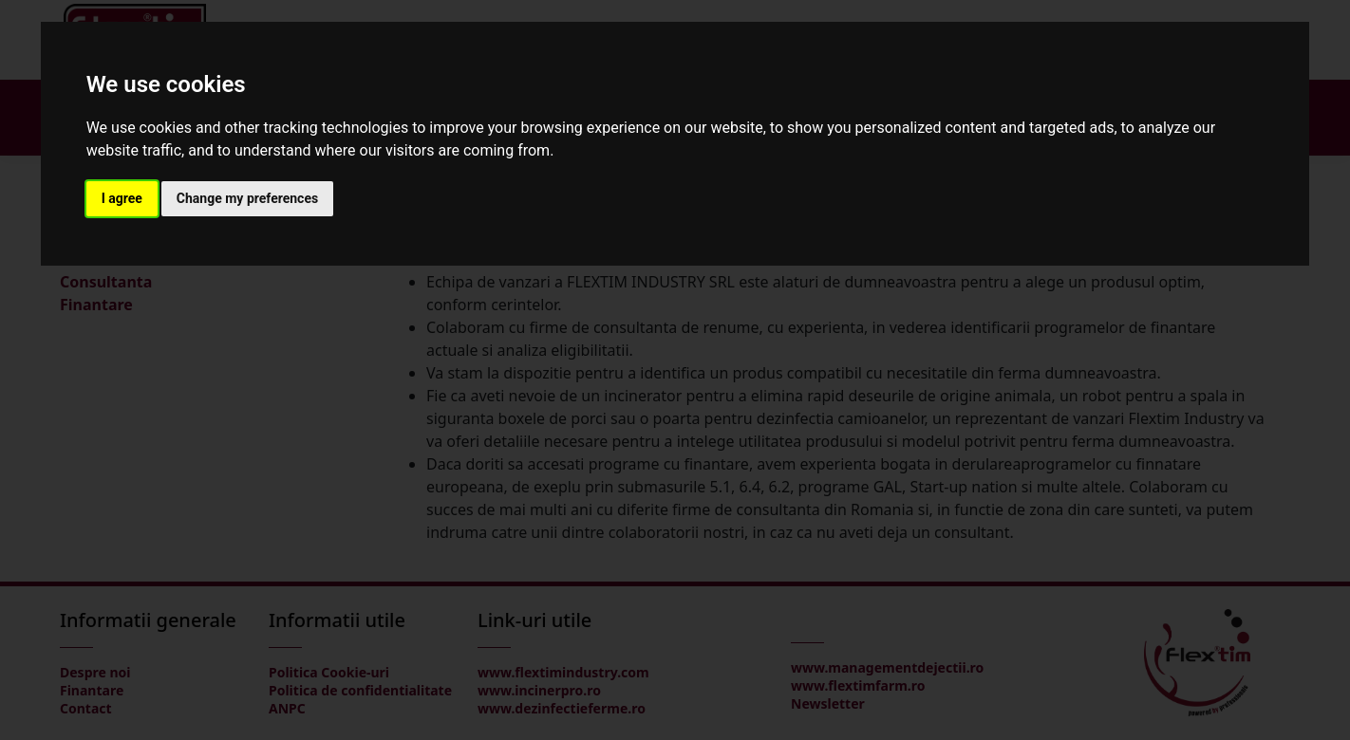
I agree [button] (122, 198)
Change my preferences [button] (247, 198)
